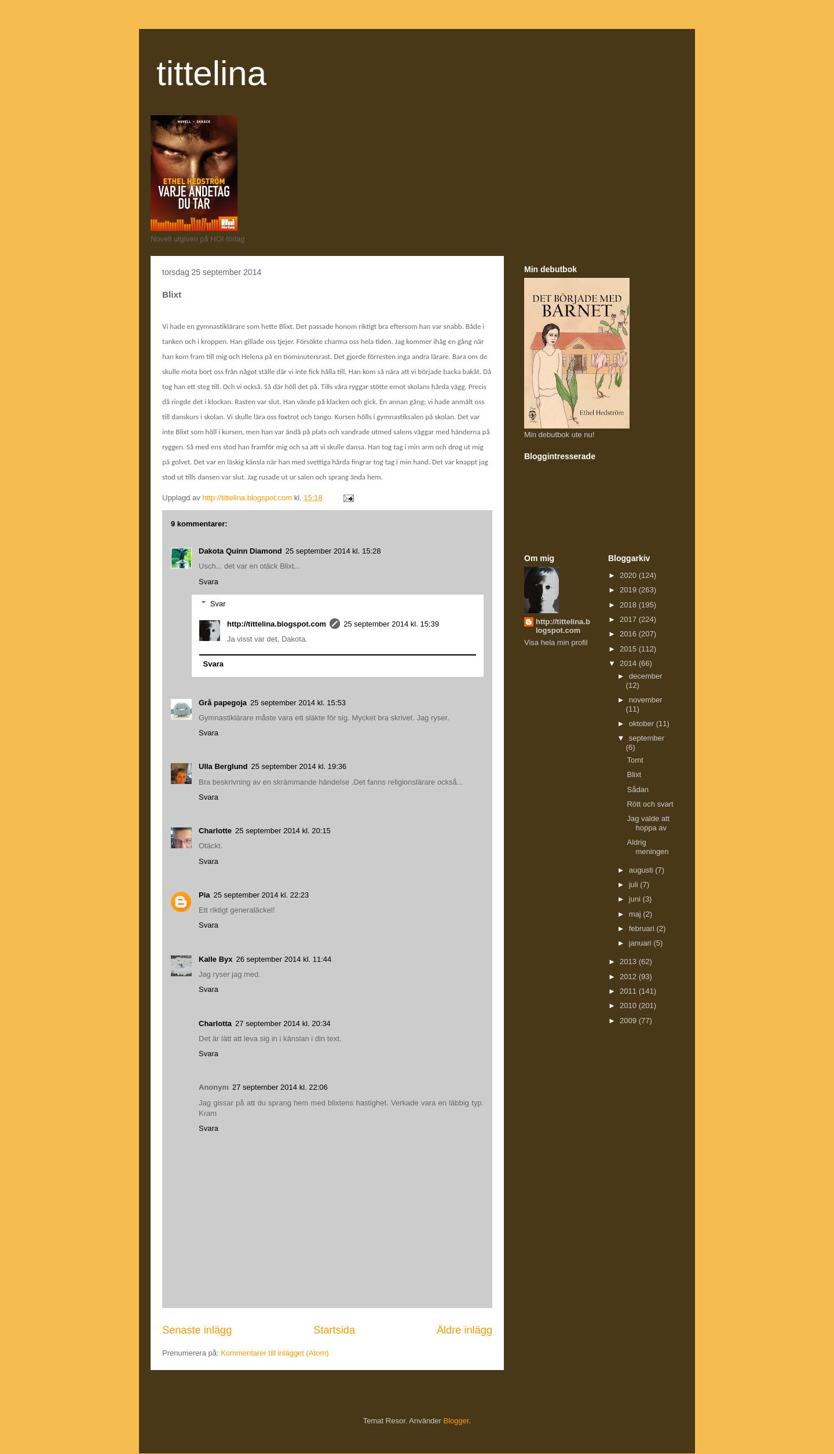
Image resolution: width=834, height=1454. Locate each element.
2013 (629, 961)
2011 (629, 991)
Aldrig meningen (647, 847)
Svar (218, 603)
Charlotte (215, 830)
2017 (629, 619)
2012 (629, 976)
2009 (629, 1020)
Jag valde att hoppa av (648, 823)
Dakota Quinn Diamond (240, 551)
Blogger (456, 1420)
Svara (208, 581)
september (646, 738)
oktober (642, 723)
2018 (629, 604)
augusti (642, 870)
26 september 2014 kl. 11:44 (284, 959)
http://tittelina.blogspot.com (276, 624)
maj (636, 914)
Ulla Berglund (223, 766)
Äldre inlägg (464, 1330)
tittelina (211, 73)
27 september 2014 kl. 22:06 (280, 1087)
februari (643, 928)
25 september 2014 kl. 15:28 (333, 551)
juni (636, 899)
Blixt (634, 774)
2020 (629, 575)
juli (635, 884)
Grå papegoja (223, 702)
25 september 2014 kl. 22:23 (261, 895)
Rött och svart (650, 804)
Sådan (638, 789)
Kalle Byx (216, 959)
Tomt (635, 760)
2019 (629, 589)
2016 (629, 633)
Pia (204, 895)
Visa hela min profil (556, 642)
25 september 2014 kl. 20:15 (283, 830)
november (646, 699)
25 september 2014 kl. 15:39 (391, 624)
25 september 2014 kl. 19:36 (299, 766)
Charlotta (215, 1023)
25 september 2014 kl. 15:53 (298, 702)
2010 (629, 1005)
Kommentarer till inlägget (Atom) (274, 1353)
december (646, 676)
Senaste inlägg (197, 1330)
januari (641, 943)
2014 (629, 663)
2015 (629, 648)
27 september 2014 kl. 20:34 (283, 1023)
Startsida (334, 1330)
